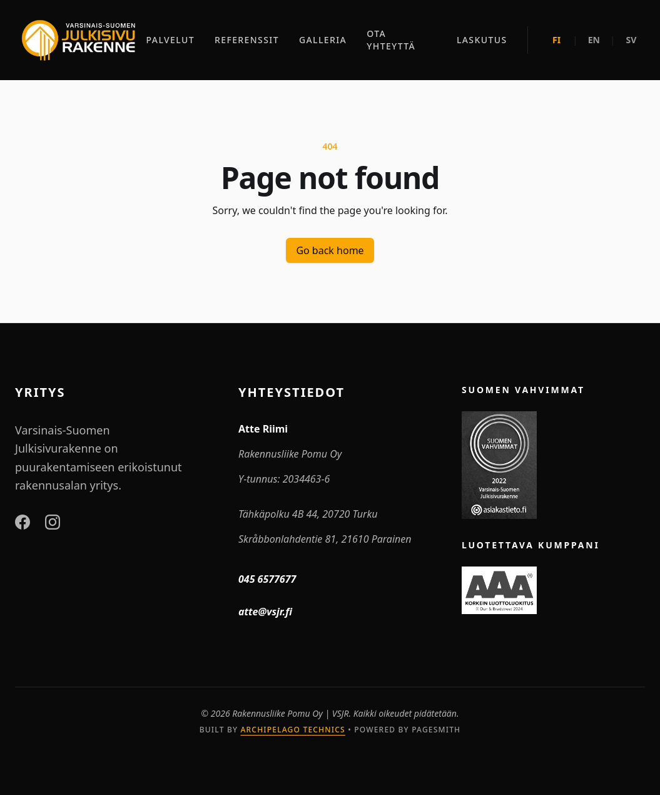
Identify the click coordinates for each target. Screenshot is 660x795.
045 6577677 (267, 579)
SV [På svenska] (631, 40)
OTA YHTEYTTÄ (391, 40)
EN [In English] (594, 40)
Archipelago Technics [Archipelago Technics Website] (292, 729)
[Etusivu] (78, 40)
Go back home (329, 250)
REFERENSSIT (247, 40)
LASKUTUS (482, 40)
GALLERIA (323, 40)
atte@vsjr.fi (265, 611)
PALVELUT (170, 40)
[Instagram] (53, 522)
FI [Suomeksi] (556, 40)
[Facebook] (23, 522)
